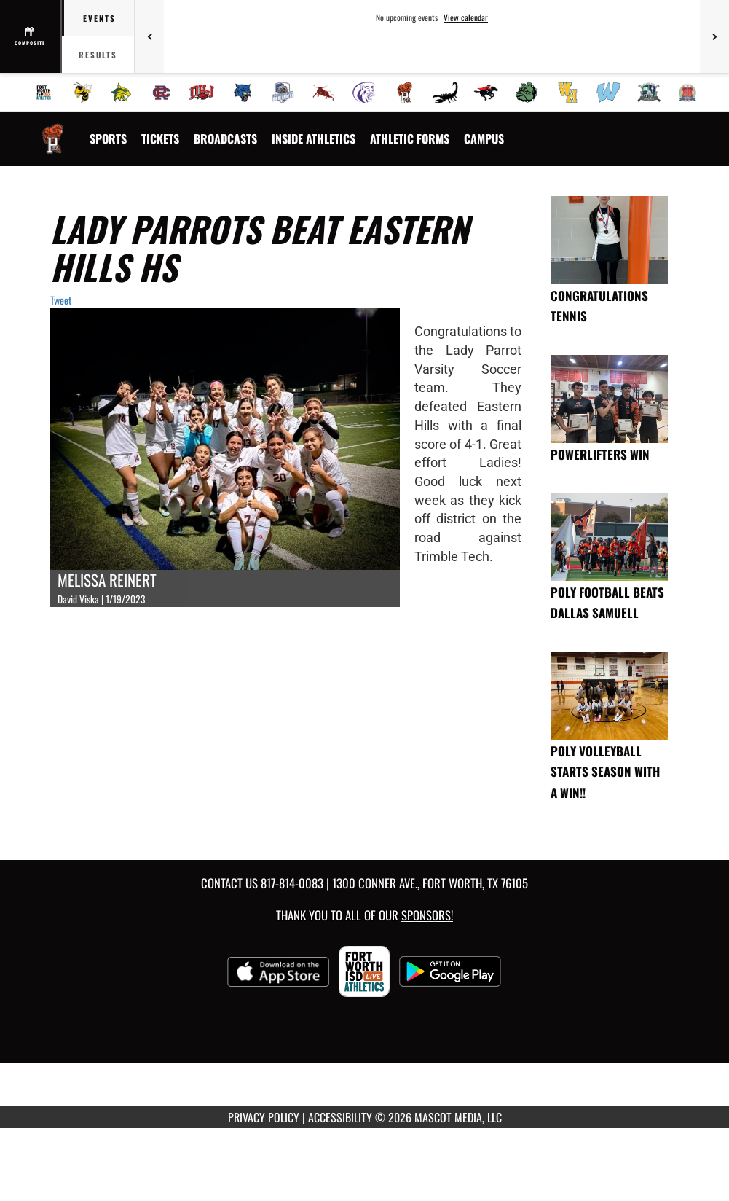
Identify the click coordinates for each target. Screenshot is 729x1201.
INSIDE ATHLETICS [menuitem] (313, 138)
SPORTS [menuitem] (108, 138)
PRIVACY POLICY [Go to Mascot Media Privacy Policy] (263, 1117)
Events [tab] (99, 18)
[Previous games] (149, 36)
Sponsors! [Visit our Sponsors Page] (427, 915)
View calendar (466, 17)
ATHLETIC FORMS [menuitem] (409, 138)
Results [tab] (98, 54)
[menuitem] (43, 92)
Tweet (60, 300)
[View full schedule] (31, 36)
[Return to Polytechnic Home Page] (52, 130)
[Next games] (714, 36)
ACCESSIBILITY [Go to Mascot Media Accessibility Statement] (340, 1117)
